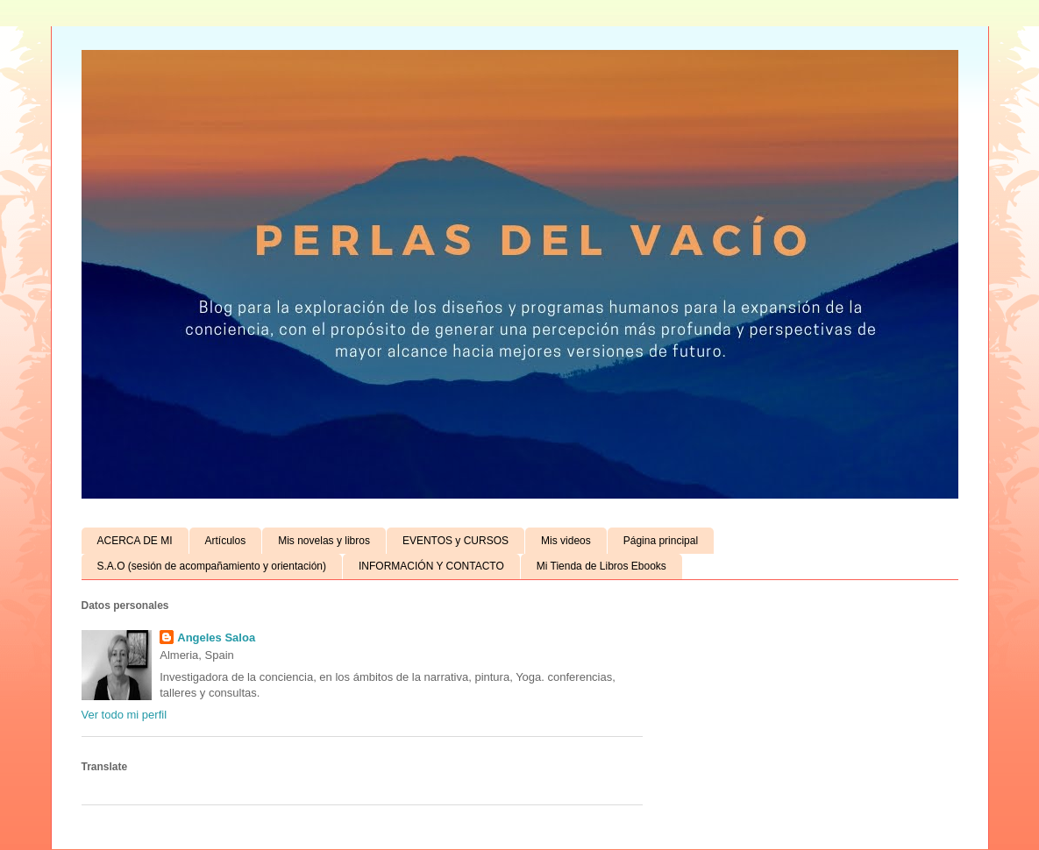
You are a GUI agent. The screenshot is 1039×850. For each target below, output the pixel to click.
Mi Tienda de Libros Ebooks (601, 566)
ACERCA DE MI (135, 541)
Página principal (660, 541)
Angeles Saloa (216, 637)
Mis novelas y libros (324, 541)
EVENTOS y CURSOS (455, 541)
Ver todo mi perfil (124, 714)
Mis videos (566, 541)
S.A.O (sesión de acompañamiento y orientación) (211, 566)
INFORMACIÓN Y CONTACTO (431, 566)
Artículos (225, 541)
